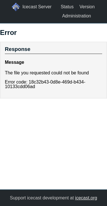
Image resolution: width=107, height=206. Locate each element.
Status (67, 6)
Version (86, 6)
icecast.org (86, 197)
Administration (76, 15)
